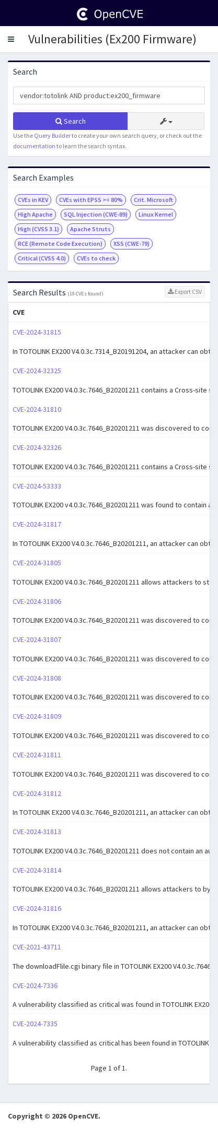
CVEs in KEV (33, 200)
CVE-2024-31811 (37, 754)
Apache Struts (90, 229)
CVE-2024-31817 (37, 524)
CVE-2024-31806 (37, 601)
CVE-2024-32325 (37, 370)
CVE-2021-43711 (37, 947)
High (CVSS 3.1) (38, 229)
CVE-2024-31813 (37, 831)
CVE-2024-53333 (37, 486)
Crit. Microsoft (153, 200)
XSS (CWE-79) (131, 243)
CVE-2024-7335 (35, 1023)
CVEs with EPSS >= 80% (91, 200)
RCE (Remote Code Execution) (60, 243)
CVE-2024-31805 (37, 562)
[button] (11, 39)
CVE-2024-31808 (37, 678)
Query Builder (52, 135)
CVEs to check (96, 258)
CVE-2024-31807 (37, 639)
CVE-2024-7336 (35, 985)
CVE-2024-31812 (37, 793)
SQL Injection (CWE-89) (96, 214)
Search (70, 121)
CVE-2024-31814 (37, 870)
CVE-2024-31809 (37, 716)
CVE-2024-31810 (37, 409)
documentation (34, 146)
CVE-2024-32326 (37, 447)
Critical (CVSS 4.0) (42, 258)
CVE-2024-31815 (37, 332)
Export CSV (185, 291)
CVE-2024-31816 (37, 908)
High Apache (35, 214)
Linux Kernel (156, 214)
